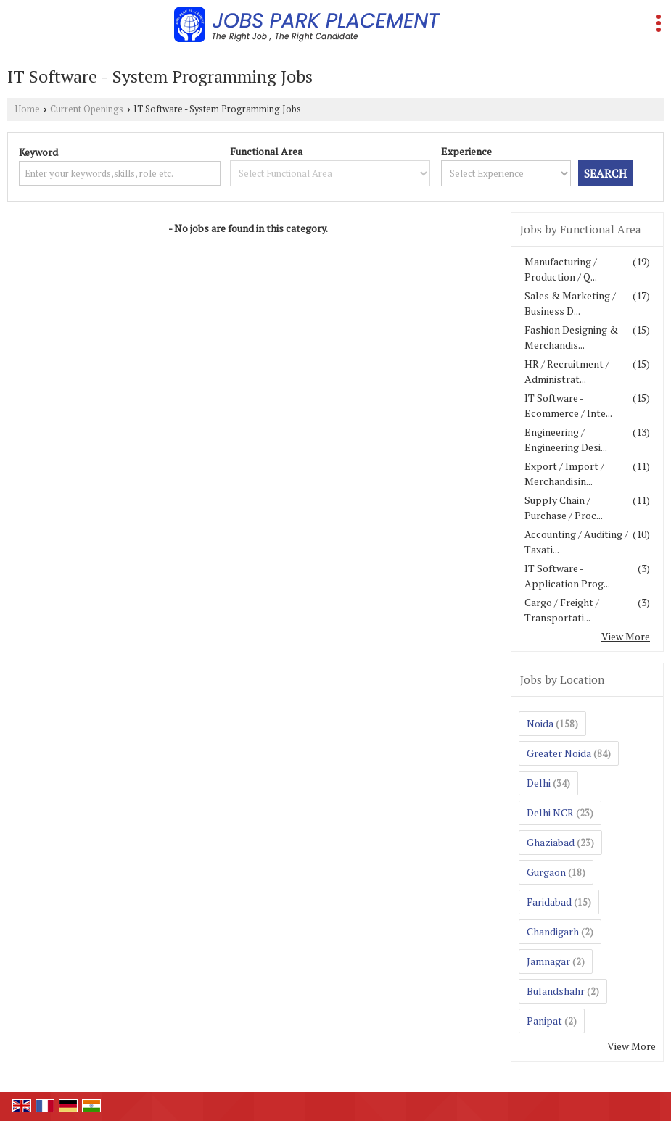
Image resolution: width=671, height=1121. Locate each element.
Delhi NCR (550, 812)
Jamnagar (548, 961)
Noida (540, 723)
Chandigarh (553, 931)
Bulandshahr (556, 991)
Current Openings (86, 109)
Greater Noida (559, 753)
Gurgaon (546, 872)
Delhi (539, 783)
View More (625, 636)
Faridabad (549, 902)
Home (27, 109)
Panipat (544, 1020)
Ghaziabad (551, 842)
